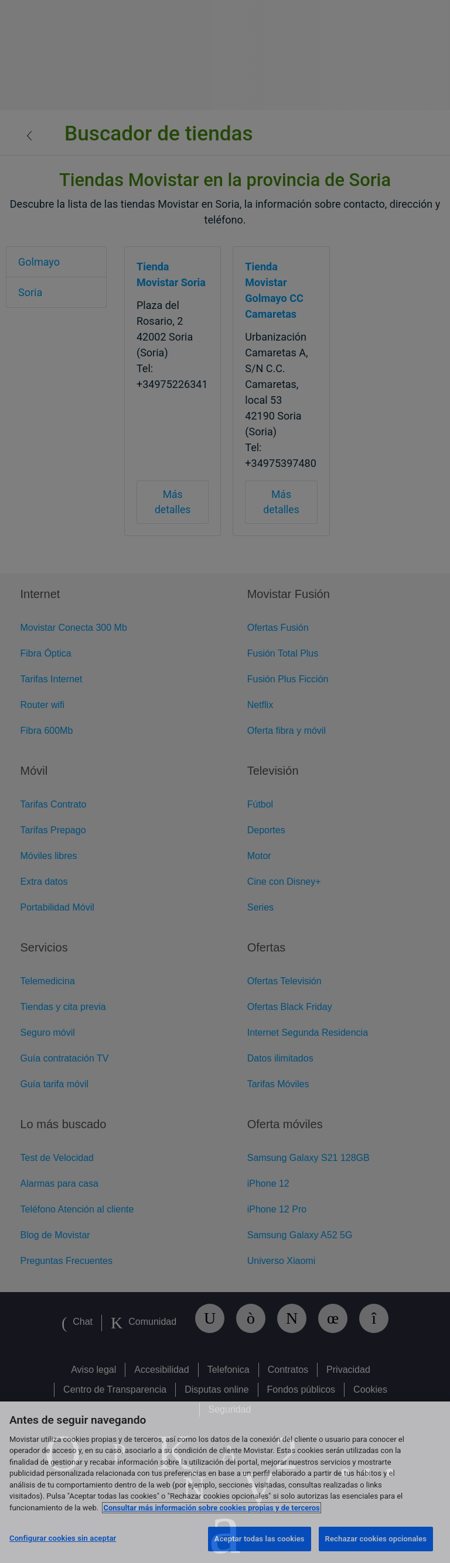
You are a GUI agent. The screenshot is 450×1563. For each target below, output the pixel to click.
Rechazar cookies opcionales (376, 1538)
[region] (225, 1482)
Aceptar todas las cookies (259, 1538)
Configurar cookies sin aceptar (62, 1538)
